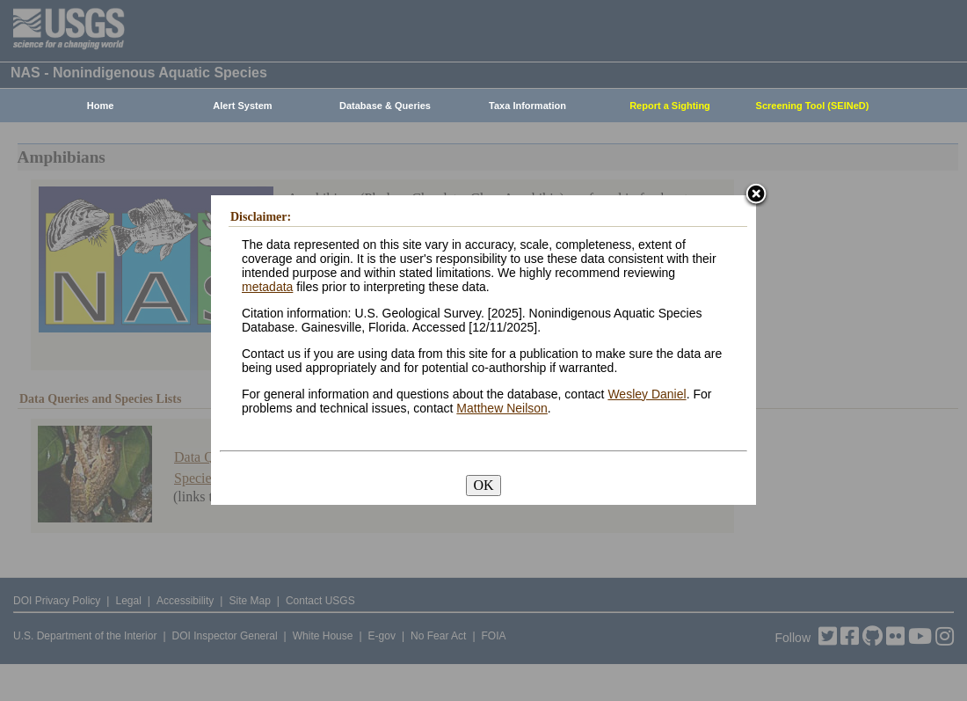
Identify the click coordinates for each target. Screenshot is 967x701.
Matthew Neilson (502, 408)
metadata (267, 287)
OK (483, 485)
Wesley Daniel (646, 394)
